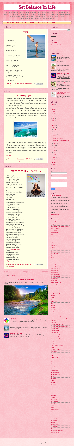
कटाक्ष (25, 32)
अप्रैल (55, 150)
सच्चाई (52, 249)
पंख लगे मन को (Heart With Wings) (26, 171)
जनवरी (55, 154)
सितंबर (55, 134)
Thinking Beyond (55, 418)
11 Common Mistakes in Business (18, 326)
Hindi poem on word (55, 341)
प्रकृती (52, 243)
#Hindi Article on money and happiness (60, 226)
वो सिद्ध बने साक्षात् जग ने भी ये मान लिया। (14, 261)
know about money (55, 359)
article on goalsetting (55, 268)
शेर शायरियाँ (53, 247)
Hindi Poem (11, 86)
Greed (52, 311)
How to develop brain (56, 349)
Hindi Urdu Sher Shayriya (57, 345)
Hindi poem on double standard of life (59, 326)
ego (52, 299)
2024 (53, 109)
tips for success (24, 161)
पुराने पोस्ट (45, 272)
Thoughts (53, 422)
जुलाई (55, 143)
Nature (52, 380)
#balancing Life (54, 221)
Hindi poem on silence (56, 336)
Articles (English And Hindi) (46, 22)
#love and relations (55, 228)
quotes (52, 391)
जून (54, 145)
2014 (53, 159)
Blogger (39, 443)
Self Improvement (55, 401)
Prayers (52, 386)
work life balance (55, 432)
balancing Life (54, 284)
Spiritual (53, 403)
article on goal (54, 264)
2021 (53, 116)
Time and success (55, 424)
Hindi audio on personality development (60, 318)
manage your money (55, 374)
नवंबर (55, 129)
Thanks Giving (54, 416)
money (52, 376)
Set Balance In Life (37, 7)
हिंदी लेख (52, 257)
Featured (10, 161)
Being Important (54, 289)
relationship (53, 395)
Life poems (53, 364)
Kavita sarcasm (18, 86)
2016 (53, 127)
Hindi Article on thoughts (56, 316)
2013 (53, 162)
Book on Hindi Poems (56, 291)
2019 (53, 120)
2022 (53, 113)
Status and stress (55, 409)
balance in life (54, 280)
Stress (52, 411)
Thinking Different (55, 420)
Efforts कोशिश (13, 318)
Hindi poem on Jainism (56, 328)
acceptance (53, 259)
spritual (52, 405)
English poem (54, 301)
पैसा (51, 238)
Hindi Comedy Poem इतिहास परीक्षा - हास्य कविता (63, 93)
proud (52, 388)
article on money (55, 272)
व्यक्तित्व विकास (54, 245)
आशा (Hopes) (54, 230)
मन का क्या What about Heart (26, 279)
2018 (53, 123)
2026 (53, 104)
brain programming (55, 293)
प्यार (51, 241)
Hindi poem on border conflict (58, 324)
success (53, 413)
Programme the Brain (62, 82)
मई (54, 147)
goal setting (53, 309)
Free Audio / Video (55, 49)
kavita (52, 355)
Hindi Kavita (53, 320)
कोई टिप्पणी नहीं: (28, 83)
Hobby (52, 347)
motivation (53, 378)
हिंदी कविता (53, 255)
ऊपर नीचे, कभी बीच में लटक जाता (13, 249)
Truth (52, 428)
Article (52, 261)
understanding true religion (57, 430)
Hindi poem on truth (55, 338)
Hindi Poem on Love (55, 332)
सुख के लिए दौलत (54, 253)
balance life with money (56, 282)
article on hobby (54, 270)
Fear (52, 303)
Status (52, 407)
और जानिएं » (8, 155)
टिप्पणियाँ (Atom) (12, 275)
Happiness (53, 313)
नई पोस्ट (6, 272)
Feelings (53, 307)
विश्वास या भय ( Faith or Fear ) (16, 333)
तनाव (52, 234)
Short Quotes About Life (56, 44)
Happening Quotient (26, 95)
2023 (53, 111)
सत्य (51, 251)
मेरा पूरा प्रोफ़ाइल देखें (55, 214)
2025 (53, 107)
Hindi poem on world (55, 343)
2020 (53, 118)
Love (52, 368)
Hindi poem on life (55, 330)
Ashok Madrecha (56, 195)
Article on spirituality (55, 276)
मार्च (55, 152)
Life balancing (16, 161)
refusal (52, 393)
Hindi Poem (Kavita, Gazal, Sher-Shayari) (19, 22)
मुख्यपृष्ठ (25, 272)
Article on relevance (55, 274)
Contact (52, 47)
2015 (53, 157)
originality (53, 382)
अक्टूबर (55, 131)
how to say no (54, 351)
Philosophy (53, 384)
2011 (53, 164)
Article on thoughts (55, 278)
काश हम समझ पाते (54, 232)
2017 (53, 125)
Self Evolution (54, 399)
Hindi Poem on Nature (56, 334)
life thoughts (53, 366)
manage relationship (55, 372)
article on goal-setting (56, 266)
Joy (51, 353)
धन (51, 236)
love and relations (55, 370)
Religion (53, 397)
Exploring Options (61, 64)
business (53, 295)
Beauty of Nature (55, 286)
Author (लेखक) (54, 42)
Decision (53, 297)
